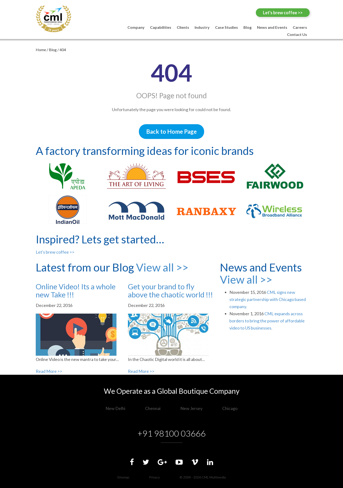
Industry (202, 27)
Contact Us (297, 34)
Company (136, 27)
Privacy (154, 477)
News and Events (272, 27)
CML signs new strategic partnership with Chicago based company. (267, 299)
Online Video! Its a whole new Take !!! (76, 290)
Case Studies (226, 27)
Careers (300, 27)
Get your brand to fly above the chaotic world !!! (170, 290)
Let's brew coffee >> (283, 12)
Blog (247, 27)
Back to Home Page (171, 131)
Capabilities (160, 27)
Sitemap (123, 477)
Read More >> (49, 371)
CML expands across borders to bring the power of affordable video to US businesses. (267, 320)
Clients (183, 27)
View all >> (162, 267)
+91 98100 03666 (171, 433)
